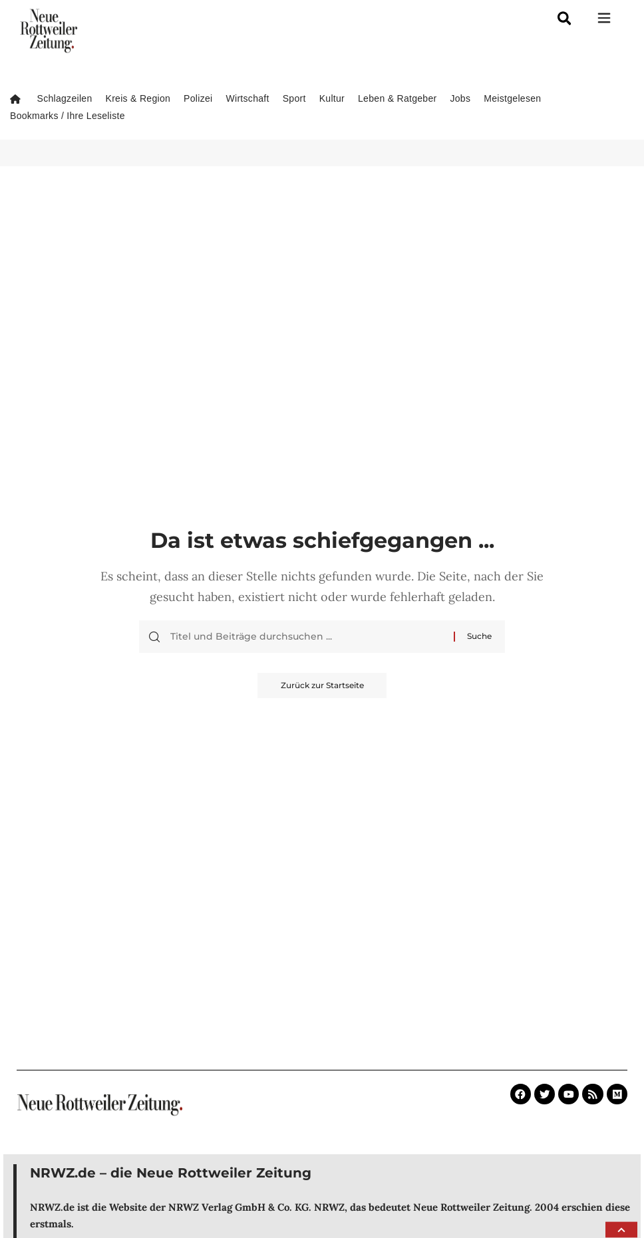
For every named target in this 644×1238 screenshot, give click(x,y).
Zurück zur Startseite (322, 686)
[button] (621, 1230)
